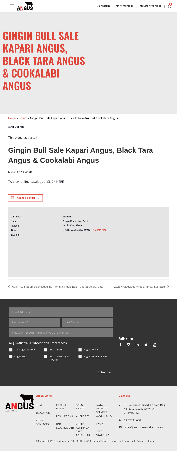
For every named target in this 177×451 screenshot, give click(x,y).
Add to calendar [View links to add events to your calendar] (26, 198)
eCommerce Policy (145, 441)
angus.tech (83, 416)
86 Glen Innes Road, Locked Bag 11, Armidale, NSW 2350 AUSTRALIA (144, 409)
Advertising (104, 415)
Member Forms (61, 406)
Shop (99, 423)
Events (23, 118)
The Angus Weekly (24, 349)
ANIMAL (150, 6)
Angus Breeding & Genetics (59, 358)
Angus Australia (61, 441)
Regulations (64, 416)
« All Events (16, 126)
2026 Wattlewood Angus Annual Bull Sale (140, 286)
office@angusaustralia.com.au (143, 427)
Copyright (128, 441)
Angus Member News (95, 356)
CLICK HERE (55, 182)
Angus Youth (21, 356)
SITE (123, 6)
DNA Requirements (64, 425)
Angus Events (56, 349)
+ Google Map (98, 230)
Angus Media (90, 349)
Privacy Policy (99, 441)
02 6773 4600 (132, 420)
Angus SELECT (80, 406)
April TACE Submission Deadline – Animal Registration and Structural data (57, 286)
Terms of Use (115, 441)
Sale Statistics (103, 433)
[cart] (169, 6)
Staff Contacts (42, 422)
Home (12, 118)
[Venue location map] (132, 240)
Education (43, 412)
